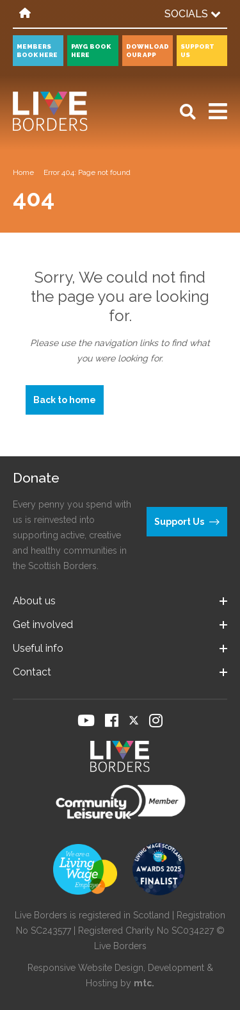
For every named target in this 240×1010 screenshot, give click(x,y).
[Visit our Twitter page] (134, 720)
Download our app (147, 50)
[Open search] (188, 112)
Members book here (37, 50)
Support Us (197, 50)
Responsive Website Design (85, 968)
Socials (192, 14)
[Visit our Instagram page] (156, 720)
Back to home (64, 400)
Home (23, 172)
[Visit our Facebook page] (111, 720)
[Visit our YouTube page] (86, 720)
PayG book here (91, 50)
